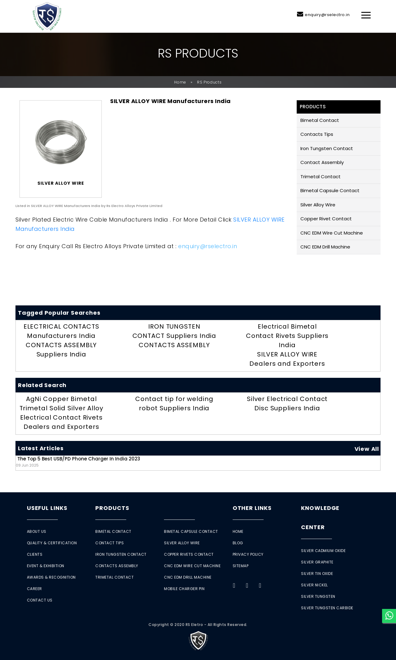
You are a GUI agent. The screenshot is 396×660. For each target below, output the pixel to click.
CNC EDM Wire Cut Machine (331, 233)
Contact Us (40, 600)
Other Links (252, 508)
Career (34, 588)
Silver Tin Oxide (317, 573)
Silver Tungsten (318, 596)
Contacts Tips (316, 134)
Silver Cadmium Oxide (323, 550)
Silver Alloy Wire (317, 204)
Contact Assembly (322, 162)
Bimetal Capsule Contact (329, 190)
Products (112, 508)
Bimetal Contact (319, 120)
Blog (238, 543)
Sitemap (241, 565)
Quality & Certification (52, 543)
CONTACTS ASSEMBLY (174, 345)
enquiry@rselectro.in (327, 15)
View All (367, 449)
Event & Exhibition (45, 565)
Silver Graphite (317, 562)
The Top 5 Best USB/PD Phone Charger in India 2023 (78, 461)
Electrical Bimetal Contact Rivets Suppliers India (287, 335)
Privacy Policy (248, 554)
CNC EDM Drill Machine (325, 247)
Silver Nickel (314, 585)
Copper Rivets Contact (189, 554)
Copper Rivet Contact (326, 218)
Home (180, 82)
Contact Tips (109, 543)
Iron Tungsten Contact (326, 148)
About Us (36, 531)
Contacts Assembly (116, 565)
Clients (35, 554)
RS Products (209, 82)
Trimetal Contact (320, 176)
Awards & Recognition (51, 577)
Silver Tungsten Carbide (327, 607)
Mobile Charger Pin (184, 588)
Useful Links (47, 508)
